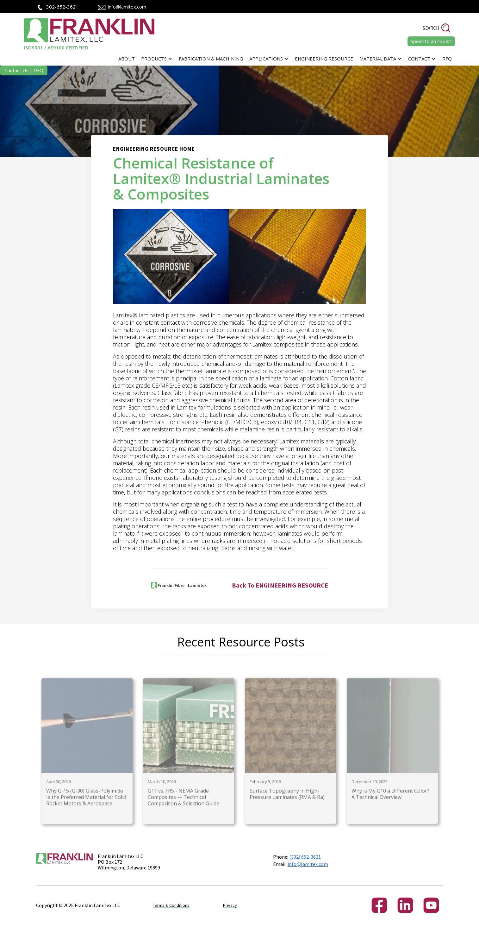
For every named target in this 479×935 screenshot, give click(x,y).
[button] (157, 59)
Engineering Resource (324, 58)
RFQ (447, 58)
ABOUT (126, 58)
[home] (90, 34)
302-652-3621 (62, 6)
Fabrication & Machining (211, 58)
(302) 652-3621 (305, 857)
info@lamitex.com (127, 6)
